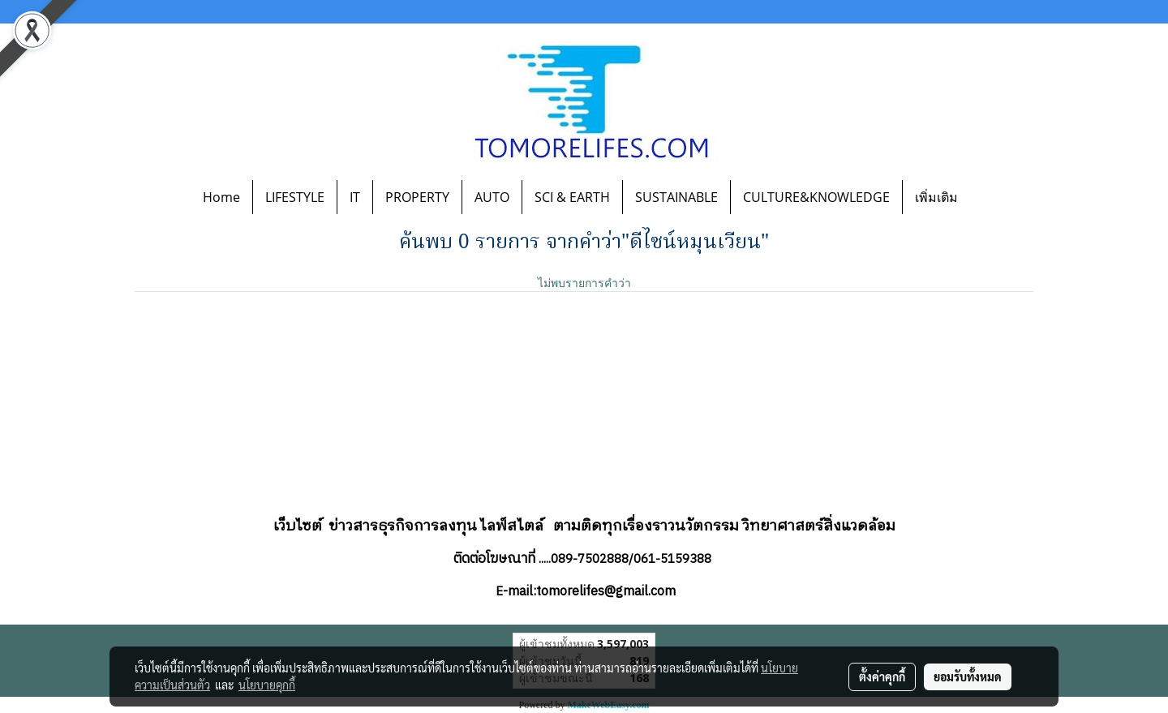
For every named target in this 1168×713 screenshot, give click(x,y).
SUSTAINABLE (676, 197)
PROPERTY (417, 197)
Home (221, 197)
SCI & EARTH (572, 197)
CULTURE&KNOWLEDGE (816, 197)
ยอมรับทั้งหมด (968, 676)
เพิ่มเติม (936, 197)
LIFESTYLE (294, 197)
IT (355, 197)
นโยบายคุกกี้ (266, 684)
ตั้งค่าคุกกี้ (882, 676)
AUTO (491, 197)
